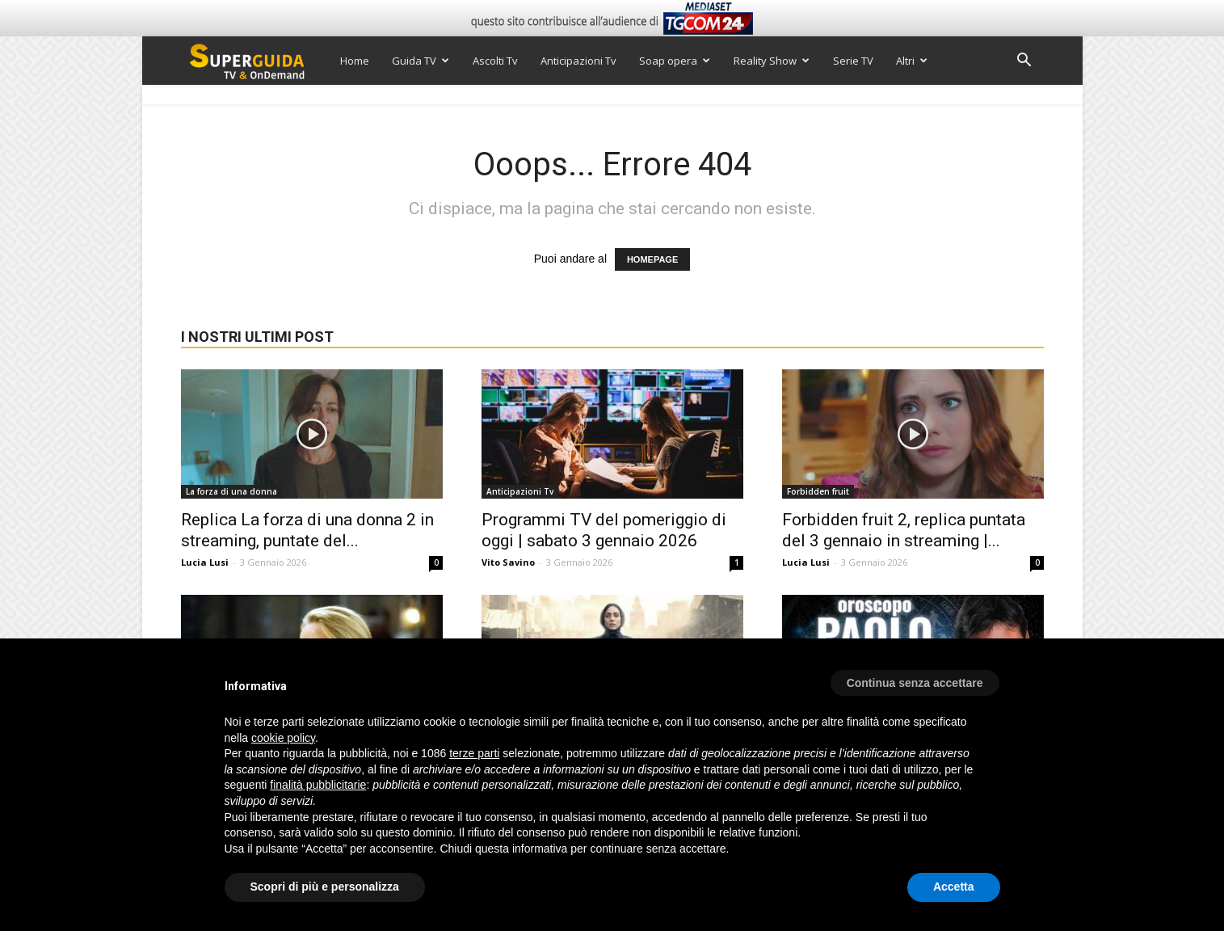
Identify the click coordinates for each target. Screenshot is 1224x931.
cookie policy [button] (283, 737)
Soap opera (674, 60)
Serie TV (853, 60)
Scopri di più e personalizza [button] (324, 886)
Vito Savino (508, 562)
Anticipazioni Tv (578, 60)
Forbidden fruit (818, 491)
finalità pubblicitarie (318, 784)
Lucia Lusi (205, 562)
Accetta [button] (953, 886)
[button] (1024, 62)
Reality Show (772, 60)
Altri (911, 60)
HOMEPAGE (652, 259)
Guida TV (420, 60)
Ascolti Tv (495, 60)
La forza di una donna (231, 491)
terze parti (474, 753)
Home (354, 60)
